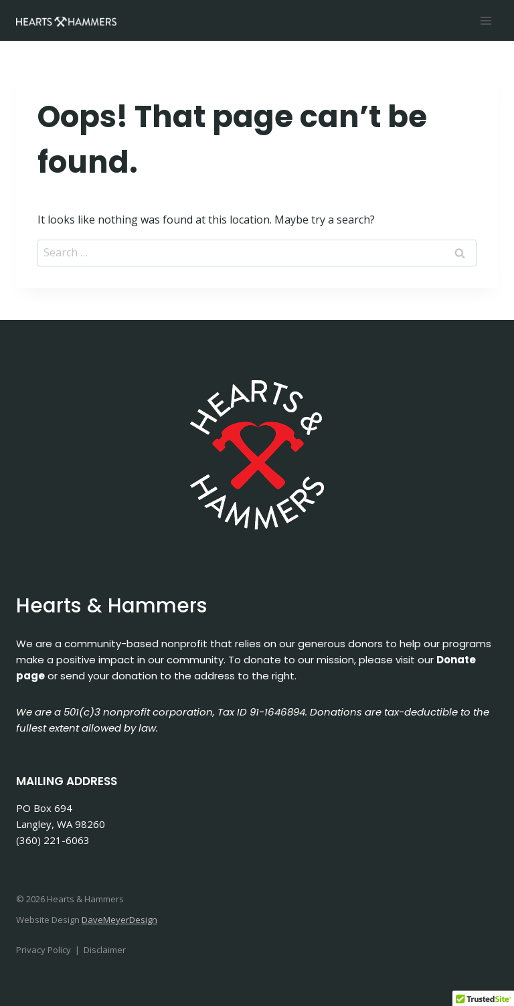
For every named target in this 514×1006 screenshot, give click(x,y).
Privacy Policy (43, 950)
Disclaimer (105, 950)
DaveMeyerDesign (119, 920)
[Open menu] (485, 20)
